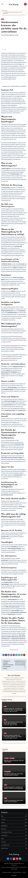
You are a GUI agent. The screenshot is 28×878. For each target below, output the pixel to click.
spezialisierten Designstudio (19, 340)
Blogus (20, 863)
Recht (2, 838)
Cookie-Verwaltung (16, 872)
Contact (24, 872)
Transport (3, 841)
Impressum (14, 875)
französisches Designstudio (9, 345)
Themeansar (14, 865)
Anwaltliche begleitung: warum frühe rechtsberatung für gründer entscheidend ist (13, 775)
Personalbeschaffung (6, 832)
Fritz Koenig (13, 4)
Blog (3, 19)
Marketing (12, 758)
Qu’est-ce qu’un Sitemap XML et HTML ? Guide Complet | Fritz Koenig (14, 868)
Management (7, 771)
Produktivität (4, 835)
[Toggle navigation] (2, 4)
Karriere (6, 758)
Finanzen (3, 819)
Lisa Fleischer (6, 35)
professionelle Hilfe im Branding (9, 358)
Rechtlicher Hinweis (6, 872)
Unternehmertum (5, 845)
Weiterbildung (4, 848)
